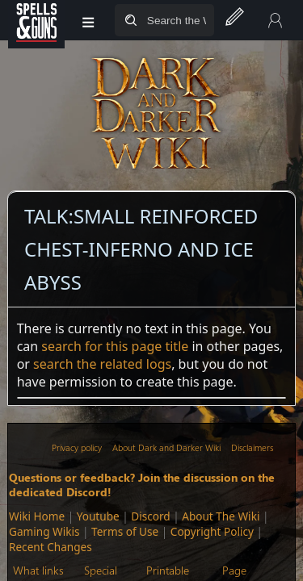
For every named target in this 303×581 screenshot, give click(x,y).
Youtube (98, 516)
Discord (150, 516)
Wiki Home (37, 516)
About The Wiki (220, 516)
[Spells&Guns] (36, 20)
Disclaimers (252, 447)
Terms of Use (124, 531)
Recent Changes (50, 546)
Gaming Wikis (44, 531)
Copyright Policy (212, 531)
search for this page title (114, 346)
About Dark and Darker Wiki (166, 447)
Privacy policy (77, 447)
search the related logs (102, 364)
